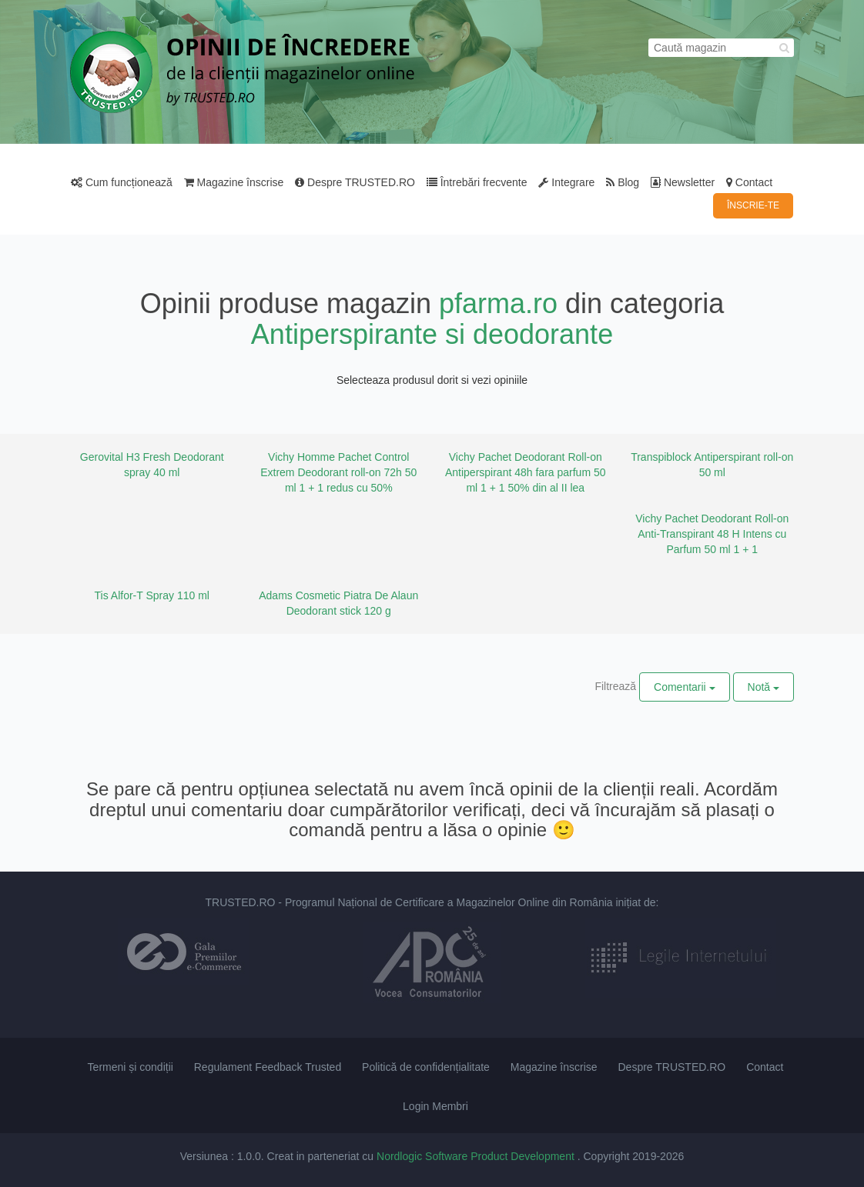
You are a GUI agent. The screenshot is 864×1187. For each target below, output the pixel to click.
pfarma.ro (498, 303)
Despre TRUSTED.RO (355, 182)
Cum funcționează (121, 182)
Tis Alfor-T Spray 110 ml (152, 595)
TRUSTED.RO (240, 902)
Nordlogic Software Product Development (477, 1156)
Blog (622, 182)
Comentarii (684, 687)
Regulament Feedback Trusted (267, 1067)
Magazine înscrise (234, 182)
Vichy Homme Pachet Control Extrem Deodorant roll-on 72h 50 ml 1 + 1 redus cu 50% (338, 472)
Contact (749, 182)
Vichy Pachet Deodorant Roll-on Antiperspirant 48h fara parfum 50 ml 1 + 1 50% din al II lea (525, 472)
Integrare (566, 182)
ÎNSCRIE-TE (753, 205)
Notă (763, 687)
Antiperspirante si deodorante (432, 334)
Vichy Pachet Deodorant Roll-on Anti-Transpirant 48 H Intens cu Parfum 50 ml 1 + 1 (712, 533)
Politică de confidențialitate (426, 1067)
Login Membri (435, 1106)
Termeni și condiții (130, 1067)
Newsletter (683, 182)
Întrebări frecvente (477, 182)
